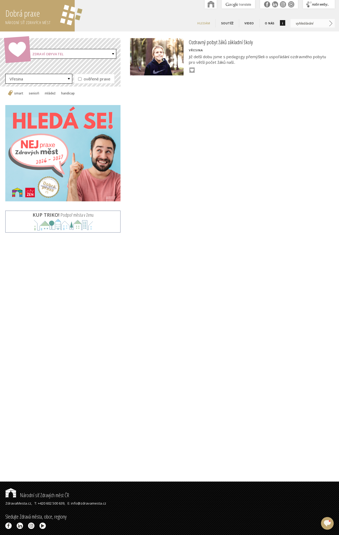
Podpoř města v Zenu (63, 215)
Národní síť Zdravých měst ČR (37, 495)
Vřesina (16, 78)
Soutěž (227, 23)
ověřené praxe (94, 78)
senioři (34, 93)
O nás (270, 23)
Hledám (203, 23)
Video (249, 23)
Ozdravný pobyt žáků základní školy (221, 42)
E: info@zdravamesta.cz (87, 503)
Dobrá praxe (40, 16)
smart (18, 93)
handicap (68, 93)
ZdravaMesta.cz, (18, 503)
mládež (50, 93)
